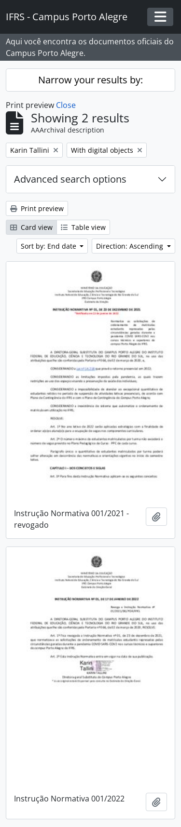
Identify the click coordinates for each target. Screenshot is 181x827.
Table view (83, 227)
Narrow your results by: (90, 79)
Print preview (37, 208)
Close (66, 105)
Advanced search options (70, 179)
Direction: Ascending (130, 246)
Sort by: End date (49, 246)
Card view (31, 227)
